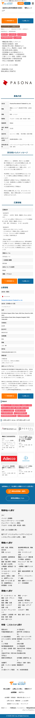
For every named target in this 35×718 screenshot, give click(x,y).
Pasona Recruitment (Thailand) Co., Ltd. (11, 300)
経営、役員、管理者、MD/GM (7, 553)
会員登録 (20, 3)
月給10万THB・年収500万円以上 (24, 654)
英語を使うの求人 (20, 410)
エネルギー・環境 (23, 614)
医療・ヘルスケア (6, 609)
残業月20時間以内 (6, 662)
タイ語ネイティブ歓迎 (7, 674)
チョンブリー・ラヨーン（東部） (11, 527)
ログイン (27, 3)
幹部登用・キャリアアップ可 (24, 644)
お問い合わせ (10, 705)
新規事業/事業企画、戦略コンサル (25, 553)
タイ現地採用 (21, 650)
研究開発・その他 (6, 589)
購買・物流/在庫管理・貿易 (25, 577)
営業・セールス (6, 556)
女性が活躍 (20, 648)
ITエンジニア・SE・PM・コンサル (25, 567)
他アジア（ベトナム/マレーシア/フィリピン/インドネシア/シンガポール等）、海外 (16, 540)
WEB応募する (9, 20)
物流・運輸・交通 (6, 607)
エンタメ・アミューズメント (8, 615)
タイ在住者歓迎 (6, 641)
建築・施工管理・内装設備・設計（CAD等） (8, 567)
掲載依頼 (17, 705)
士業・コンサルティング (25, 607)
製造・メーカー (22, 600)
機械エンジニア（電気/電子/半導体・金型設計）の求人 (16, 405)
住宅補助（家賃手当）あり (24, 663)
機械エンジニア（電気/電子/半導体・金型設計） (25, 562)
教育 (19, 611)
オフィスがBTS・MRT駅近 (8, 644)
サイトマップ (24, 708)
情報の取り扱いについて (23, 701)
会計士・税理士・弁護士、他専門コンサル (7, 581)
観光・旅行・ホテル (24, 618)
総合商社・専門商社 (24, 604)
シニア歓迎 (4, 648)
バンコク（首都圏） (7, 522)
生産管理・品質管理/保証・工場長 (8, 562)
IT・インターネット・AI (8, 600)
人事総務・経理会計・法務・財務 (8, 572)
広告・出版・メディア (24, 609)
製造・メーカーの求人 (7, 410)
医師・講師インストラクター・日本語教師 (25, 586)
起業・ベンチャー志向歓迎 (8, 670)
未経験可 (4, 667)
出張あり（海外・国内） (24, 667)
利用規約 (13, 701)
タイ (2, 519)
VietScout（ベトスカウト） (17, 712)
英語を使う (4, 634)
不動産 (20, 602)
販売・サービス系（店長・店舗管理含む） (7, 586)
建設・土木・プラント (7, 602)
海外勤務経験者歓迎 (7, 650)
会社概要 (7, 701)
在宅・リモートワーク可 (24, 641)
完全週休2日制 (21, 657)
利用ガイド (28, 693)
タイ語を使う (21, 634)
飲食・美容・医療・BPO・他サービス (7, 622)
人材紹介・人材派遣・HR (8, 618)
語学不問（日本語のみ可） (23, 637)
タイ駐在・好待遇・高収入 (8, 654)
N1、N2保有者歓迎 (22, 674)
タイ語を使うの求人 (6, 413)
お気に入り (25, 20)
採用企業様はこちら (17, 502)
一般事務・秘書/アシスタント (25, 572)
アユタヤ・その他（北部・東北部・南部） (13, 529)
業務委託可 (20, 669)
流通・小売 (4, 611)
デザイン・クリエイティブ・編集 (25, 581)
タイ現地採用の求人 (23, 415)
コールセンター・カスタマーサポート (8, 577)
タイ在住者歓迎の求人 (20, 413)
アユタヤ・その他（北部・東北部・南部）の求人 (14, 408)
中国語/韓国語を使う (7, 636)
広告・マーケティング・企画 (25, 558)
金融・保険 (4, 604)
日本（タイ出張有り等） (9, 534)
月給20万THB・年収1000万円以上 (8, 659)
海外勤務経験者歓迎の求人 (8, 415)
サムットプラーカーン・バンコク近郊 (12, 525)
